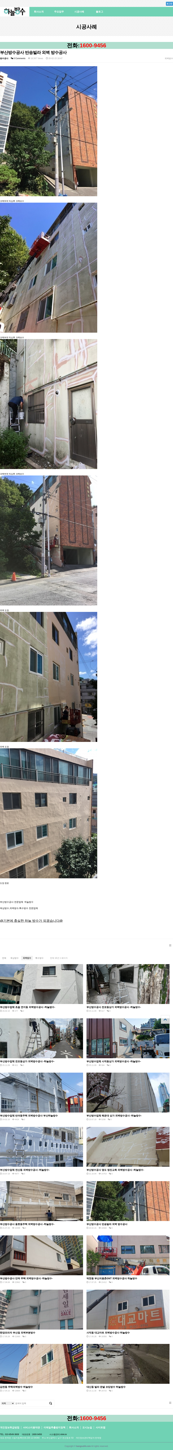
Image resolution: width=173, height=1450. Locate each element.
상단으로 (165, 1019)
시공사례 (79, 11)
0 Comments (18, 58)
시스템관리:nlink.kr (58, 1434)
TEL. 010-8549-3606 (9, 1434)
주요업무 (59, 11)
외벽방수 (27, 958)
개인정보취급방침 (9, 1427)
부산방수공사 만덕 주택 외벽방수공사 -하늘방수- (26, 1278)
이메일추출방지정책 (54, 1427)
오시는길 (87, 1427)
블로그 (99, 11)
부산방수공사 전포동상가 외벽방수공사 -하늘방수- (113, 1007)
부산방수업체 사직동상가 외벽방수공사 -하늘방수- (113, 1061)
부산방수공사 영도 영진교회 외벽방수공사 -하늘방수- (115, 1169)
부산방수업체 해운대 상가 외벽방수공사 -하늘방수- (114, 1115)
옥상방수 (14, 958)
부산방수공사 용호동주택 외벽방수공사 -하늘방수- (27, 1224)
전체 (4, 958)
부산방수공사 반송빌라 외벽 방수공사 (106, 1224)
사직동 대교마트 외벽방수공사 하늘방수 (108, 1332)
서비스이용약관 (31, 1427)
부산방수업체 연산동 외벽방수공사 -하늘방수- (25, 1169)
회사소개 (39, 11)
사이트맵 (100, 1427)
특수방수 (39, 958)
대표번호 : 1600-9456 (32, 1434)
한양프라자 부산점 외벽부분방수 (17, 1332)
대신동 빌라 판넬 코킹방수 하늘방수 (106, 1387)
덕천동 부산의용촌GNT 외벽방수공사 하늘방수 (111, 1278)
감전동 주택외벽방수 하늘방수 (16, 1387)
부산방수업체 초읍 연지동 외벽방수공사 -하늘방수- (27, 1007)
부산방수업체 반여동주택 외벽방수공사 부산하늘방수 (29, 1115)
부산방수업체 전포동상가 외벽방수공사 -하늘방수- (27, 1061)
